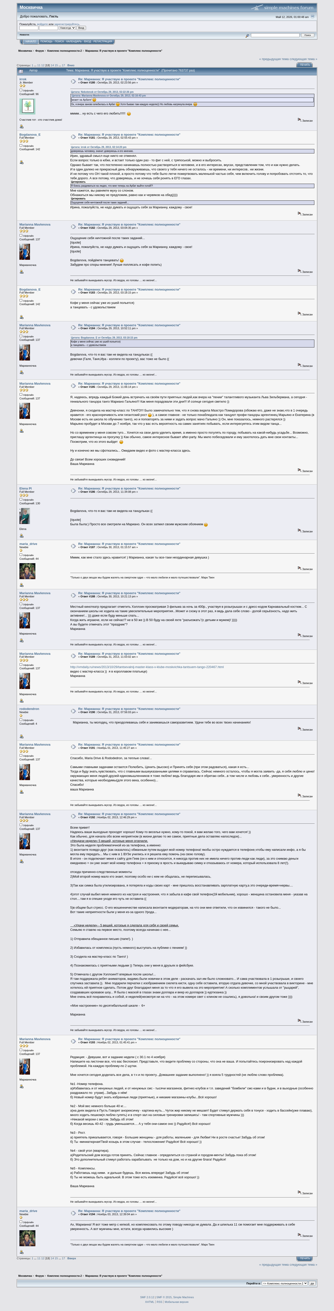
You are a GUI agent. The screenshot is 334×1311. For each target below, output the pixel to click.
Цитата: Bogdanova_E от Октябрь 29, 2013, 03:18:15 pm (104, 337)
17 (63, 65)
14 (52, 65)
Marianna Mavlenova (34, 224)
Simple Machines (183, 1297)
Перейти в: (254, 1283)
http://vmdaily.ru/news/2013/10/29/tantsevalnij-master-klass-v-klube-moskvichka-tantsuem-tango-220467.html (147, 667)
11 (39, 65)
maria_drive (28, 544)
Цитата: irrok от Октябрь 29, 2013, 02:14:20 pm (99, 147)
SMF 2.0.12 (147, 1297)
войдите (42, 24)
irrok (23, 79)
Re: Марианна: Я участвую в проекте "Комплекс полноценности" (129, 79)
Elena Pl (25, 488)
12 (42, 65)
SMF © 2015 (164, 1297)
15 (56, 65)
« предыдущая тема (274, 59)
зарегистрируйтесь (66, 24)
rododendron (29, 709)
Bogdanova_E (30, 134)
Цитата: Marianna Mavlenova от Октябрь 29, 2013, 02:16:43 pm (109, 95)
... (35, 65)
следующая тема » (303, 59)
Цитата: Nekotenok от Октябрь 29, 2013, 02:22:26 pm (102, 92)
